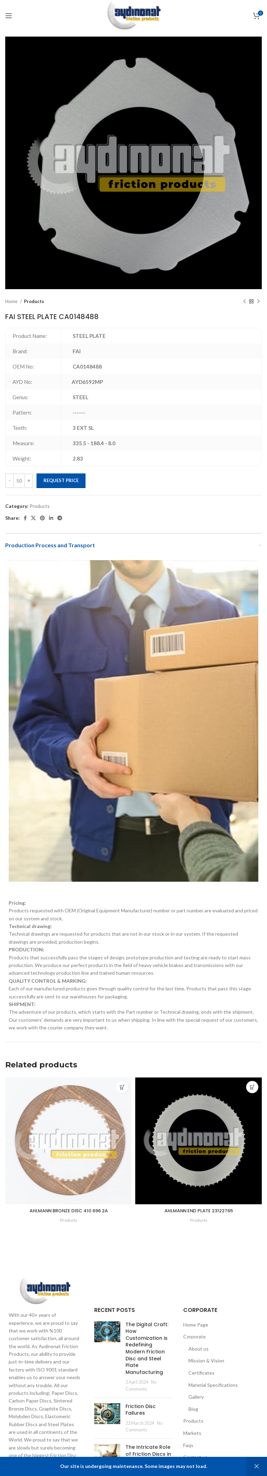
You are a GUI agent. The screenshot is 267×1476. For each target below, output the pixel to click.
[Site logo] (133, 15)
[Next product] (258, 301)
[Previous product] (244, 301)
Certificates (201, 1373)
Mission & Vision (206, 1360)
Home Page (195, 1325)
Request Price (61, 480)
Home (11, 301)
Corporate (194, 1336)
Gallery (196, 1397)
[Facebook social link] (25, 518)
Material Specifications (213, 1385)
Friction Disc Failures (141, 1410)
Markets (192, 1433)
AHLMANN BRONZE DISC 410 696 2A (68, 1210)
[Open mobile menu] (9, 16)
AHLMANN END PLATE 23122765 (198, 1210)
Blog (193, 1409)
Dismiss (256, 1466)
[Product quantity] (19, 480)
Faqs (188, 1445)
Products (34, 301)
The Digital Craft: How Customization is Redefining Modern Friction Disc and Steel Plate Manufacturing (147, 1348)
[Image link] (44, 1290)
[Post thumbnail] (107, 1356)
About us (198, 1349)
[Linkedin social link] (51, 518)
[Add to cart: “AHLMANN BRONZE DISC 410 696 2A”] (122, 1087)
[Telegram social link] (59, 518)
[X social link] (33, 518)
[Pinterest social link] (42, 518)
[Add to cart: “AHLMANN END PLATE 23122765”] (252, 1087)
